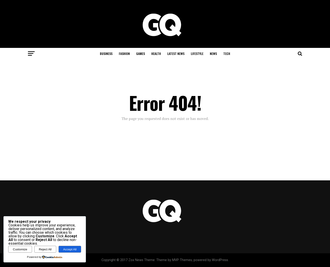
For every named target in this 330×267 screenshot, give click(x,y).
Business (106, 53)
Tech (226, 53)
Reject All (45, 249)
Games (140, 53)
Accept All (70, 249)
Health (156, 53)
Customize (20, 249)
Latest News (175, 53)
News (213, 53)
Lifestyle (197, 53)
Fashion (124, 53)
